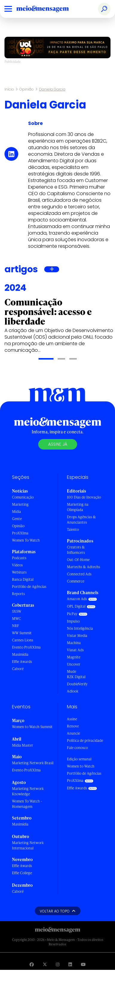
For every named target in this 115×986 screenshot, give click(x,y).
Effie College (22, 872)
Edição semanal (79, 759)
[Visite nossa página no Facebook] (32, 964)
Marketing (20, 504)
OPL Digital (76, 606)
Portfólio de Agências (29, 586)
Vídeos (17, 565)
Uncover (73, 664)
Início (9, 89)
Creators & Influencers (76, 550)
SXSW (16, 611)
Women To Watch (26, 540)
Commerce (75, 581)
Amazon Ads (77, 598)
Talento (73, 529)
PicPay (72, 613)
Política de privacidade (85, 740)
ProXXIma (20, 533)
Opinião (26, 89)
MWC (16, 618)
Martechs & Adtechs (83, 566)
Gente (17, 518)
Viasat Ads (75, 649)
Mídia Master (22, 745)
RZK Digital (76, 676)
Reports (18, 593)
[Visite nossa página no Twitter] (45, 964)
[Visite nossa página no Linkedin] (70, 964)
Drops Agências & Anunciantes (81, 519)
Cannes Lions (22, 640)
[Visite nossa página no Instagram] (57, 964)
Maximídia (20, 654)
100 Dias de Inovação (84, 497)
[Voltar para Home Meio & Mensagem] (49, 9)
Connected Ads (79, 574)
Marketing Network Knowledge (28, 791)
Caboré (18, 668)
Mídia (16, 511)
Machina (74, 642)
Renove (73, 726)
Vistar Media (77, 635)
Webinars (19, 572)
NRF (15, 625)
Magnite (73, 657)
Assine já (57, 444)
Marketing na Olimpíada (77, 507)
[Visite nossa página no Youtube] (83, 964)
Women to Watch (80, 766)
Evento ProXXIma (26, 647)
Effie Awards (22, 661)
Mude (71, 671)
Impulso (73, 621)
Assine (72, 718)
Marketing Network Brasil (32, 762)
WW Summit (22, 632)
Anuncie (73, 733)
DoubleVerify (77, 684)
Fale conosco (77, 747)
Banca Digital (22, 579)
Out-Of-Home (78, 559)
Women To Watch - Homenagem (27, 804)
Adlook (72, 691)
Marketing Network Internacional (28, 845)
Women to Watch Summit (32, 726)
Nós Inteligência (80, 628)
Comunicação (23, 497)
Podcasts (19, 557)
